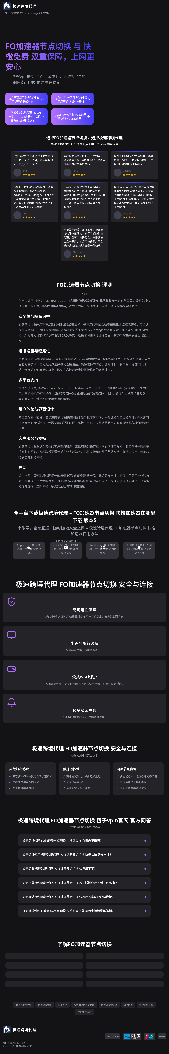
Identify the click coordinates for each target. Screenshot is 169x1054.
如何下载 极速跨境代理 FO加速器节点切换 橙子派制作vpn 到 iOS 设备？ (70, 883)
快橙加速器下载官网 (84, 1004)
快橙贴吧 (62, 1004)
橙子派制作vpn (23, 1004)
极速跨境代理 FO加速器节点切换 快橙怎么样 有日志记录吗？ (62, 841)
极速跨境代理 (17, 13)
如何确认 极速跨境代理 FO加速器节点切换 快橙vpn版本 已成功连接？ (68, 897)
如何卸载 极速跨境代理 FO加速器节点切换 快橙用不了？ (59, 869)
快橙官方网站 (84, 1012)
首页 (5, 13)
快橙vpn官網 (44, 1004)
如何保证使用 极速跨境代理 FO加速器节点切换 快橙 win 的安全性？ (67, 855)
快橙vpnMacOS (109, 1004)
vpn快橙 (128, 1004)
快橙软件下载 (146, 1004)
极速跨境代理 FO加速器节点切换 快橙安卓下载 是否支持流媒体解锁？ (68, 911)
